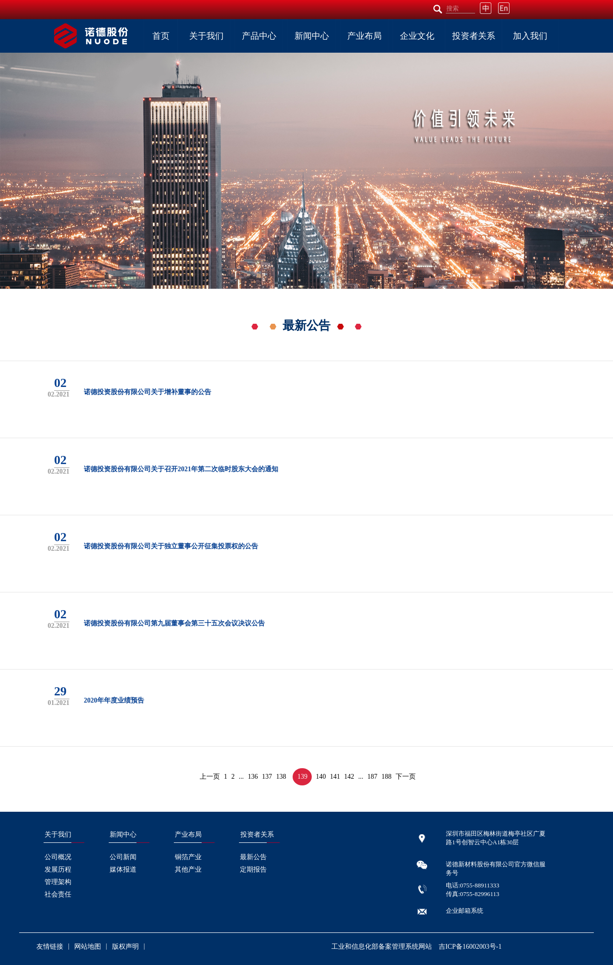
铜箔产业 (188, 857)
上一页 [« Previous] (210, 776)
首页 (161, 36)
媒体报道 (123, 869)
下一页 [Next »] (406, 776)
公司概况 (58, 857)
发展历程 (58, 869)
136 (253, 776)
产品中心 (259, 36)
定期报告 (253, 869)
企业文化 (417, 36)
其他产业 (188, 869)
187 (372, 776)
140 (321, 776)
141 (335, 776)
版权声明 (125, 946)
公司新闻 (123, 857)
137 (267, 776)
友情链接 (49, 946)
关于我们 (206, 36)
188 (387, 776)
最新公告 (253, 857)
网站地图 (87, 946)
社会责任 (58, 894)
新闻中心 (312, 36)
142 (349, 776)
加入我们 (530, 36)
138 (281, 776)
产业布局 (364, 36)
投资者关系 (473, 36)
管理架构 (58, 882)
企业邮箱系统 (464, 910)
